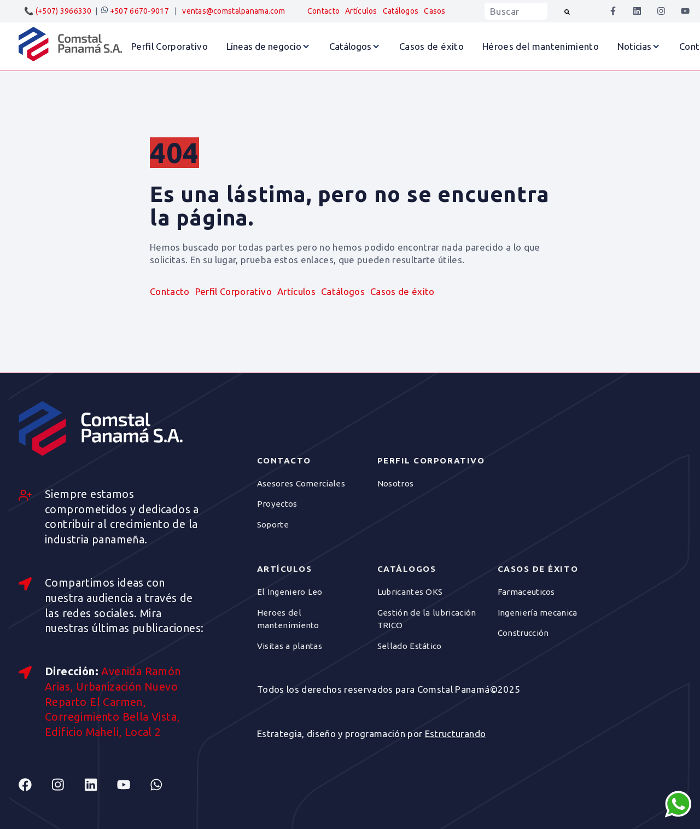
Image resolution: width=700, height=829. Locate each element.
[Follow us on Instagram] (67, 784)
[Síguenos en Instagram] (661, 11)
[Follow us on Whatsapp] (166, 784)
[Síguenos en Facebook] (613, 11)
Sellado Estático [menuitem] (409, 646)
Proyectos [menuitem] (277, 503)
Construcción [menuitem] (523, 632)
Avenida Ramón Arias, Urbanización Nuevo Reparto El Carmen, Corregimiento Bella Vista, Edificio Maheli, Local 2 (113, 701)
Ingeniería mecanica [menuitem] (538, 612)
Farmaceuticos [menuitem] (526, 591)
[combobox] (516, 11)
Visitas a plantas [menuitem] (289, 646)
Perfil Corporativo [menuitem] (233, 291)
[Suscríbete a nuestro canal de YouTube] (685, 11)
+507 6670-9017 (134, 11)
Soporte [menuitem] (273, 524)
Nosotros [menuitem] (395, 483)
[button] (268, 46)
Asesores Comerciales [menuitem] (301, 483)
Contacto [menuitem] (323, 11)
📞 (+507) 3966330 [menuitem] (57, 11)
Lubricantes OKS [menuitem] (410, 591)
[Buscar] (567, 11)
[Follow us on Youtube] (133, 784)
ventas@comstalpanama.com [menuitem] (233, 11)
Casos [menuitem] (434, 11)
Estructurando (455, 733)
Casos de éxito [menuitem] (402, 291)
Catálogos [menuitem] (401, 11)
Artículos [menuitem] (361, 11)
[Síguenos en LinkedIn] (637, 11)
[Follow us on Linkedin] (100, 784)
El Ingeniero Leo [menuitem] (290, 591)
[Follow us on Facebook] (35, 784)
